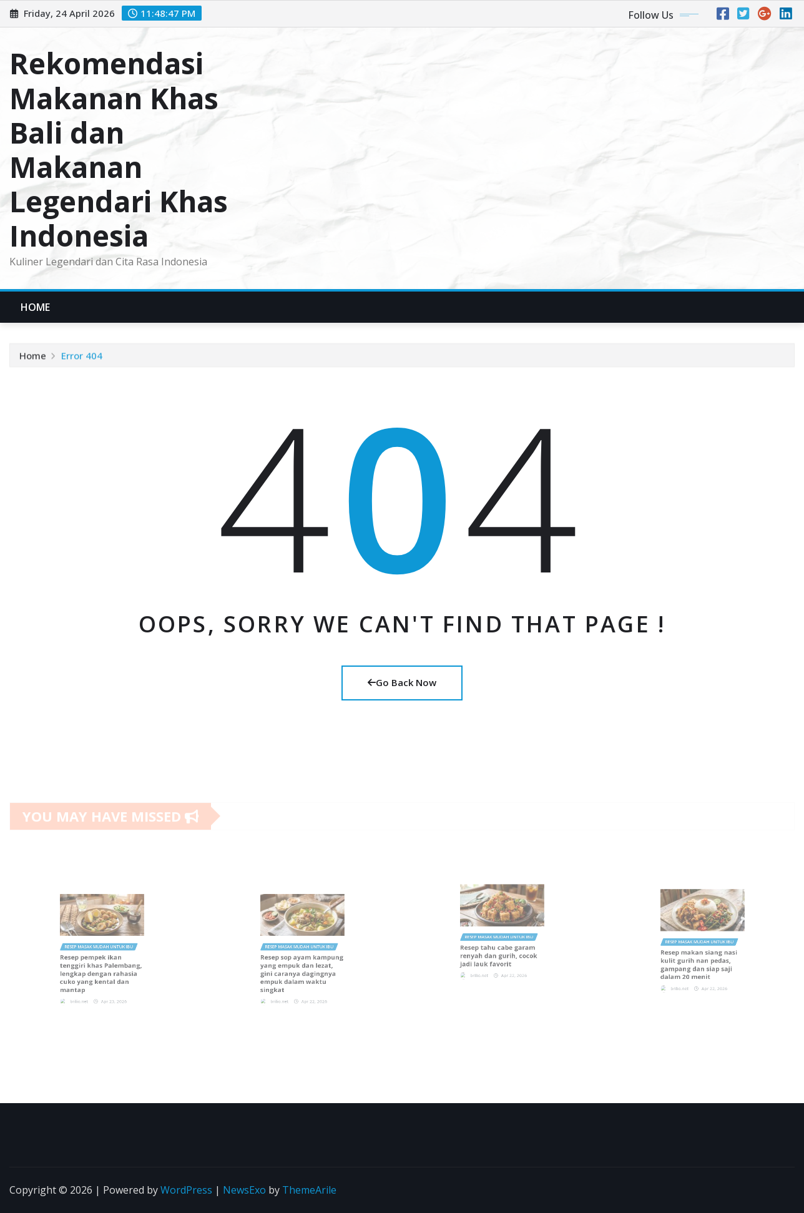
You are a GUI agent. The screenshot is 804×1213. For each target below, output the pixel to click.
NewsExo (244, 1190)
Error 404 (81, 357)
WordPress (186, 1190)
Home (36, 307)
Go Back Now (402, 682)
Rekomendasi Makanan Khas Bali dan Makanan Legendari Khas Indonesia (118, 149)
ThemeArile (309, 1190)
